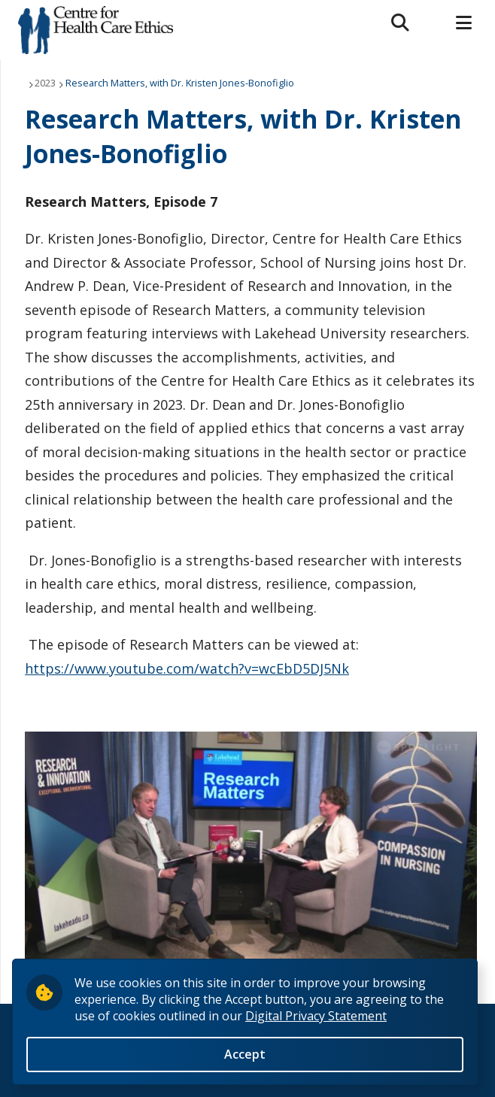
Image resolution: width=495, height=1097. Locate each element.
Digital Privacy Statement (316, 1016)
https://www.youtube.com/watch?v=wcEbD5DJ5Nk (187, 668)
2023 (45, 82)
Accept (245, 1054)
